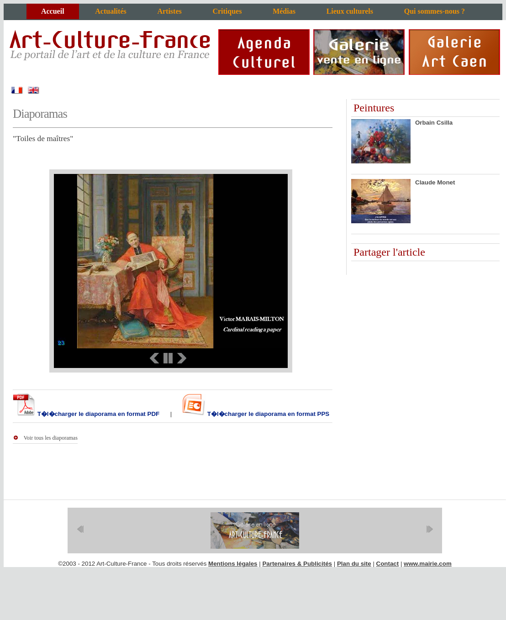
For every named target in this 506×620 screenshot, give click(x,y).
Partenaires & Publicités (297, 563)
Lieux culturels (350, 11)
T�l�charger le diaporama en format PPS (267, 413)
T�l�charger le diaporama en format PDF (97, 413)
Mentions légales (232, 563)
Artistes (169, 11)
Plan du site (354, 563)
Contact (387, 563)
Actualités (110, 11)
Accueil (52, 11)
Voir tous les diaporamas (51, 438)
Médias (284, 11)
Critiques (227, 11)
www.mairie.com (428, 563)
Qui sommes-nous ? (434, 11)
